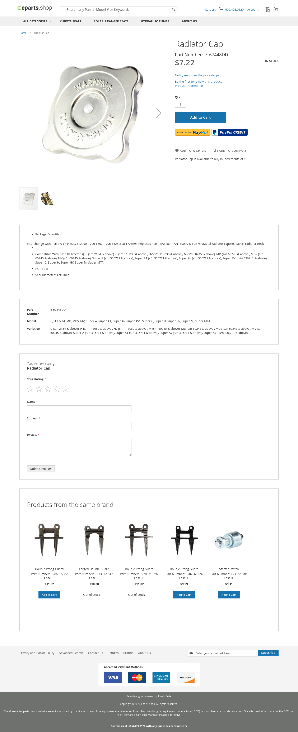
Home (23, 32)
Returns (113, 653)
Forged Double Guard (94, 569)
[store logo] (34, 8)
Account (253, 9)
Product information (189, 86)
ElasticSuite (165, 696)
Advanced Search (71, 653)
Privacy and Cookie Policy (36, 653)
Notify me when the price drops (197, 75)
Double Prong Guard (49, 569)
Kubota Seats (70, 21)
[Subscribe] (268, 653)
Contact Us (95, 653)
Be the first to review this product (198, 81)
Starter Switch (229, 569)
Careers (210, 9)
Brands (128, 653)
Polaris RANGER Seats (111, 21)
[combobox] (118, 9)
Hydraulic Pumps (155, 21)
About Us (189, 21)
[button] (158, 113)
